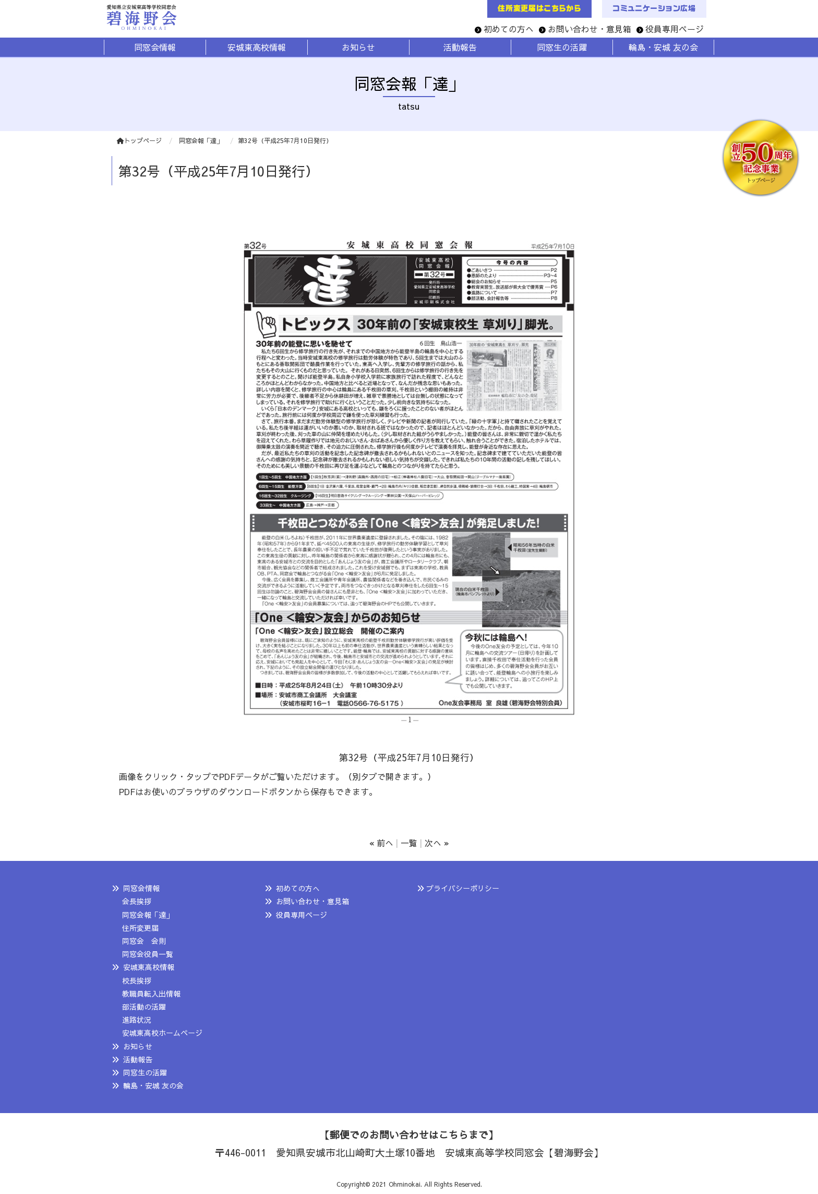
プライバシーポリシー (462, 888)
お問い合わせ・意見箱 (589, 28)
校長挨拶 (136, 980)
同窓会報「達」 (147, 914)
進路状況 (136, 1019)
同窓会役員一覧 (147, 954)
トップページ (139, 140)
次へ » (437, 842)
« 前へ (381, 842)
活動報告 (137, 1059)
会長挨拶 (136, 901)
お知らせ (137, 1046)
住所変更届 (140, 928)
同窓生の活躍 (145, 1072)
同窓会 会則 (144, 941)
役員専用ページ (674, 28)
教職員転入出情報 (151, 993)
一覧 (409, 842)
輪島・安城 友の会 (153, 1085)
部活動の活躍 (144, 1006)
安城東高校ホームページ (162, 1032)
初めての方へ (509, 28)
